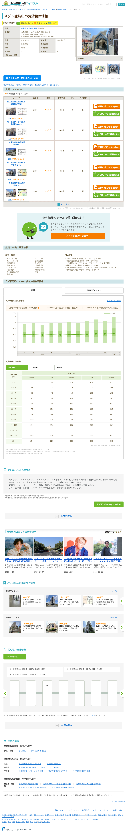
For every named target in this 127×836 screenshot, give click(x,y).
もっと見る (114, 591)
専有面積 (11, 367)
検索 (122, 4)
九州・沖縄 (46, 822)
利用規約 (85, 810)
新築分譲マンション (78, 815)
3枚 (10, 118)
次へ (122, 693)
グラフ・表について (114, 301)
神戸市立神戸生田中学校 (58, 771)
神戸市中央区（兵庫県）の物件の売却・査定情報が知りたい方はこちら (31, 85)
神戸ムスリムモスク (39, 751)
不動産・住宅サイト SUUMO (13, 9)
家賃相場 (68, 815)
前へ (5, 693)
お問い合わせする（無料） (106, 106)
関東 (13, 822)
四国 (35, 822)
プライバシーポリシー (101, 810)
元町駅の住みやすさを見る (109, 504)
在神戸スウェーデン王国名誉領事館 (57, 784)
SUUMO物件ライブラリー (37, 9)
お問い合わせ (118, 810)
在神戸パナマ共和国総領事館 (63, 787)
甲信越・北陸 (20, 822)
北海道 (4, 822)
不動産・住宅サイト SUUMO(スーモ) (14, 815)
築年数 (35, 367)
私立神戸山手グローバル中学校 (31, 771)
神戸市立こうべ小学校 (50, 767)
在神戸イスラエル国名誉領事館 (88, 784)
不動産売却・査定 (26, 819)
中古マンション (91, 815)
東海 (27, 822)
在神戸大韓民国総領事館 (28, 784)
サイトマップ (74, 810)
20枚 (9, 179)
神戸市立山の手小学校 (27, 767)
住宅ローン (55, 819)
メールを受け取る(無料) (77, 236)
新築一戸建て (102, 815)
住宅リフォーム (14, 819)
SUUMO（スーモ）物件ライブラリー (20, 3)
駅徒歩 (59, 367)
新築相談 (36, 819)
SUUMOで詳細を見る (106, 113)
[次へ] (122, 601)
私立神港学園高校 (54, 764)
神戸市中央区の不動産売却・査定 (22, 78)
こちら (92, 715)
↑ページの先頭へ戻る (118, 801)
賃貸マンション (39, 815)
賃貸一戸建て (59, 815)
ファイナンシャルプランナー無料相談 (85, 819)
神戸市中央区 (62, 9)
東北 (9, 822)
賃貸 (49, 23)
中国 (39, 822)
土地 (119, 815)
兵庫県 (52, 9)
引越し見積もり (46, 819)
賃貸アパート (49, 815)
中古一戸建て (112, 815)
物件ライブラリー (66, 819)
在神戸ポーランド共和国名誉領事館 (33, 787)
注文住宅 (5, 819)
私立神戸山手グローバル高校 (30, 764)
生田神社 (22, 751)
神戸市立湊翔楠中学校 (81, 771)
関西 (31, 822)
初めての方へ (60, 810)
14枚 (9, 159)
